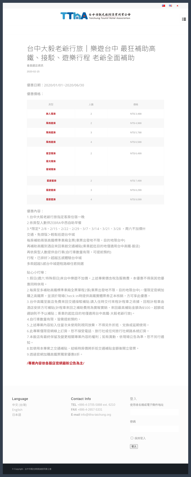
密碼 (133, 421)
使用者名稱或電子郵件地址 (147, 404)
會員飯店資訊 (35, 65)
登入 (133, 446)
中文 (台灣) (19, 405)
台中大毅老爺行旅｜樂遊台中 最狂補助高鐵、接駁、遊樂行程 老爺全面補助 (91, 53)
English (17, 410)
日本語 (16, 415)
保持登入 (140, 438)
